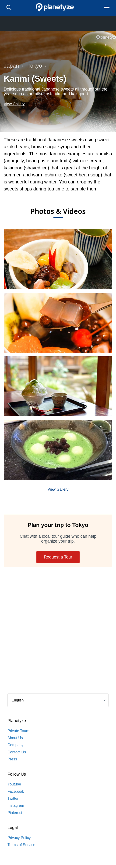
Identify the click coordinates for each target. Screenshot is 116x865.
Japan (14, 65)
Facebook (15, 791)
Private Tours (18, 731)
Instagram (15, 805)
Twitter (12, 798)
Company (15, 745)
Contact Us (16, 752)
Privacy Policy (19, 838)
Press (12, 759)
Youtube (14, 784)
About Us (15, 738)
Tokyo (37, 65)
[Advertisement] (58, 630)
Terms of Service (21, 845)
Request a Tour (58, 557)
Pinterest (14, 813)
